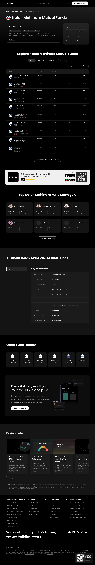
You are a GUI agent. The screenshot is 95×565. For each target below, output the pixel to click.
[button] (20, 456)
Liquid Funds (52, 502)
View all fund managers (47, 238)
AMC (21, 11)
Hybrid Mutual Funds (12, 523)
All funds (32, 60)
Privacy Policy (50, 553)
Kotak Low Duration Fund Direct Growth (20, 148)
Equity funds (41, 60)
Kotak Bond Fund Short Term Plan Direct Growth (20, 139)
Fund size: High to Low (81, 66)
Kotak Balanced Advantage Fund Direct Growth (20, 131)
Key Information (12, 269)
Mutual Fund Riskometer (47, 457)
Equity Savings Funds (75, 514)
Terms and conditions (29, 553)
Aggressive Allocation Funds (77, 505)
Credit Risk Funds (53, 517)
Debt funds (62, 60)
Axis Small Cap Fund (12, 508)
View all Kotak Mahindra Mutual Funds (47, 160)
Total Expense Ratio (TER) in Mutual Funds (20, 458)
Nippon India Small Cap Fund (14, 514)
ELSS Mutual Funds (33, 508)
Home (7, 11)
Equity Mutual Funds (12, 517)
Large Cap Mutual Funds (34, 502)
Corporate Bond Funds (54, 508)
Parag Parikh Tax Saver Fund (14, 502)
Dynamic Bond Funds (54, 511)
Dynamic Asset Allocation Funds (78, 502)
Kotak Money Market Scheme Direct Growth (19, 106)
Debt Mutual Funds (11, 520)
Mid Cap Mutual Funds (33, 505)
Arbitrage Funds (74, 511)
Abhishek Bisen (19, 206)
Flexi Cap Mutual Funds (34, 511)
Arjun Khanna (19, 223)
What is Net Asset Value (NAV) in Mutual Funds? (75, 458)
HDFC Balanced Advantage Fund (15, 511)
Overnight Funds (53, 514)
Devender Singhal (48, 206)
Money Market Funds (54, 505)
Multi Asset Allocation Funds (77, 508)
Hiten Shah (74, 206)
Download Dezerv (80, 3)
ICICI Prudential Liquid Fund (13, 505)
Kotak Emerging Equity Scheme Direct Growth (19, 84)
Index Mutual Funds (33, 514)
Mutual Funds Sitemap (12, 526)
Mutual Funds (14, 11)
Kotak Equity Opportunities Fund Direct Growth (20, 115)
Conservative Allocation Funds (78, 517)
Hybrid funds (52, 60)
